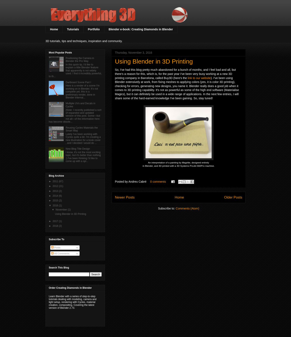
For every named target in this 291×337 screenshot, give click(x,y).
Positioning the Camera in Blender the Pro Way (80, 60)
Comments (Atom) (187, 208)
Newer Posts (125, 197)
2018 (56, 226)
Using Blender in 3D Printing (154, 61)
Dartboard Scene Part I (78, 82)
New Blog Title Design (78, 148)
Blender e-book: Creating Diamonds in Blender (141, 29)
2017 (56, 221)
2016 (56, 205)
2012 (56, 186)
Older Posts (233, 197)
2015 (56, 200)
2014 (56, 195)
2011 (56, 181)
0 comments (158, 181)
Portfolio (94, 29)
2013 (56, 191)
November (62, 209)
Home (54, 29)
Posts (55, 247)
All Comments (60, 253)
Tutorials (73, 29)
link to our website (199, 78)
